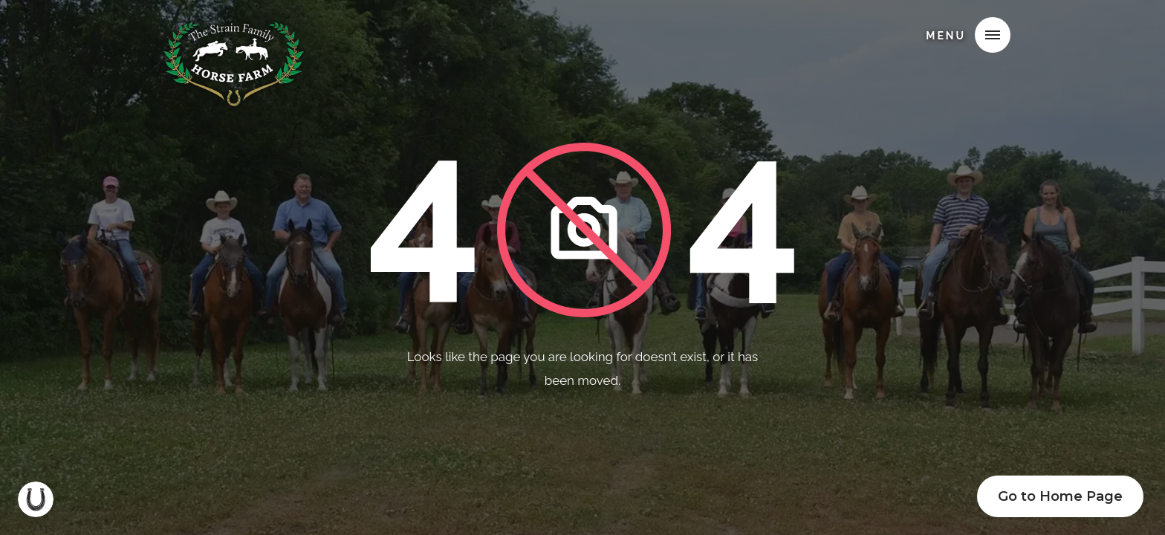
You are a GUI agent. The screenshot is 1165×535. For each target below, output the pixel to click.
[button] (992, 35)
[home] (234, 32)
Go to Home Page (1060, 496)
